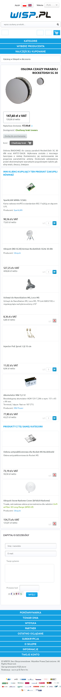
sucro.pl (15, 669)
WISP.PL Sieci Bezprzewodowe (16, 661)
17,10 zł (26, 126)
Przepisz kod (12, 588)
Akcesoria (26, 59)
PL (25, 5)
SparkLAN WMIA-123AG (15, 200)
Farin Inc (24, 669)
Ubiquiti (16, 59)
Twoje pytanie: (13, 561)
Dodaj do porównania (15, 136)
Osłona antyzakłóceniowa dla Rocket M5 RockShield (28, 451)
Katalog (6, 59)
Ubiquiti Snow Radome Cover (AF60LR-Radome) (26, 500)
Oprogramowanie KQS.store (13, 666)
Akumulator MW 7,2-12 (14, 395)
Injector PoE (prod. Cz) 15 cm (17, 346)
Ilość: (5, 143)
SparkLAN (18, 210)
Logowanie (40, 32)
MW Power (18, 408)
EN (30, 5)
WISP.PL (30, 14)
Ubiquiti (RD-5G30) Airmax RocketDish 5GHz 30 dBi (28, 248)
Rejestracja (48, 32)
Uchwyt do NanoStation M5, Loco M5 (21, 297)
